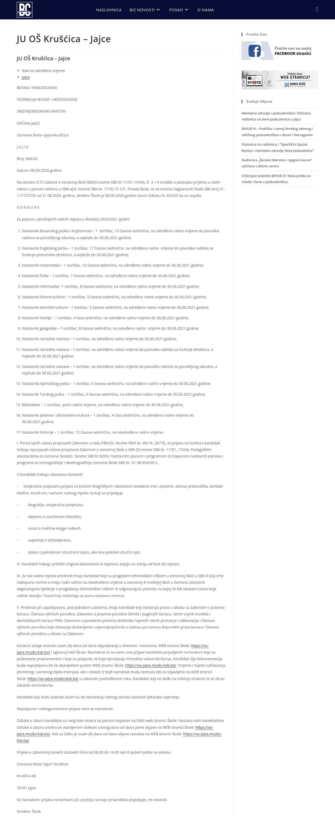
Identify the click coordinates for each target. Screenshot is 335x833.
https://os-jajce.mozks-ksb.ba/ (150, 665)
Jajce (26, 77)
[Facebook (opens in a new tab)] (317, 9)
